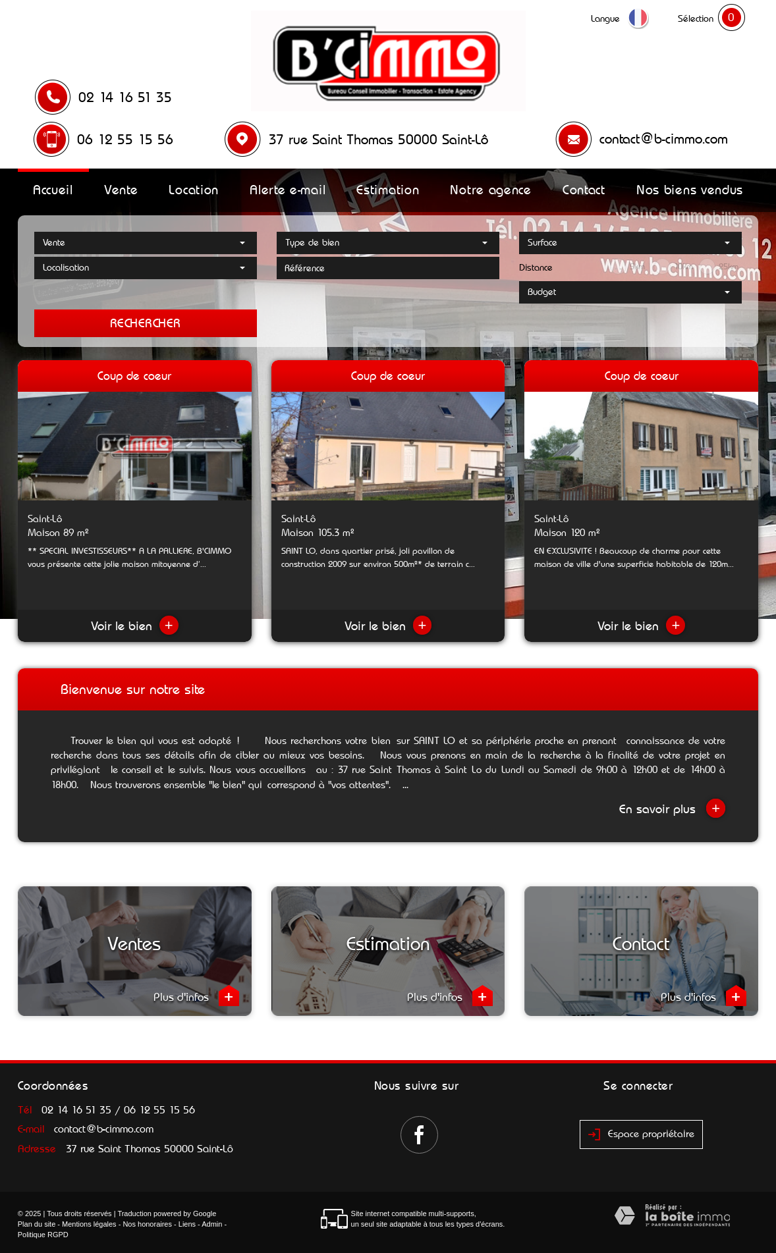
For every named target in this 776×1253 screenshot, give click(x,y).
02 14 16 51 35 (125, 97)
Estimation (387, 190)
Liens (187, 1224)
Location (194, 190)
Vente (121, 190)
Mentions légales (89, 1224)
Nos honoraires (147, 1224)
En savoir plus (672, 808)
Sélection (695, 18)
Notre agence (490, 190)
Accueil (53, 190)
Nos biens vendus (689, 190)
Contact (584, 190)
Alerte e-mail (287, 190)
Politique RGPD (43, 1235)
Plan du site (36, 1224)
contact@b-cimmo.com (663, 138)
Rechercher (145, 323)
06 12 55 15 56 (125, 139)
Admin (212, 1224)
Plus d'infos (196, 995)
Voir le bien (135, 625)
